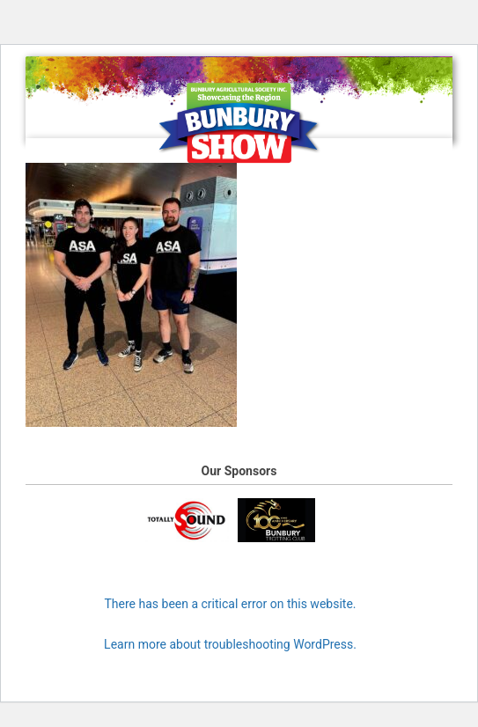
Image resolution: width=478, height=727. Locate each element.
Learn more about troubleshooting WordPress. (230, 644)
